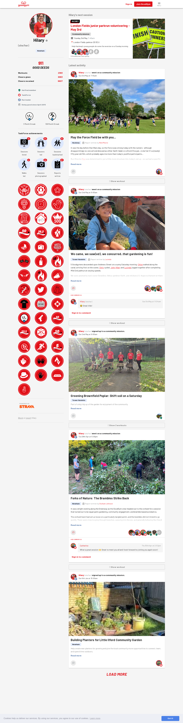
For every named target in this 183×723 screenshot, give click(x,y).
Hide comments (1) (76, 295)
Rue (83, 159)
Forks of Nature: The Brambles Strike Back (100, 498)
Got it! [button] (170, 718)
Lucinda (108, 259)
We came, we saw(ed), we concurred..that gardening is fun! (112, 254)
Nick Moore (103, 143)
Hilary (81, 72)
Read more (76, 164)
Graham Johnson (106, 504)
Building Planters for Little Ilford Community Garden (106, 640)
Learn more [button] (95, 718)
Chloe (140, 264)
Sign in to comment (81, 312)
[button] (159, 4)
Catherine (84, 545)
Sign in (129, 4)
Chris (101, 267)
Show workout (117, 181)
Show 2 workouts (117, 425)
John (113, 267)
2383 (60, 73)
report (28, 418)
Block (20, 418)
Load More (117, 674)
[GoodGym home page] (23, 4)
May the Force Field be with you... (93, 137)
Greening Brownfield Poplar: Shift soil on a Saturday (106, 396)
